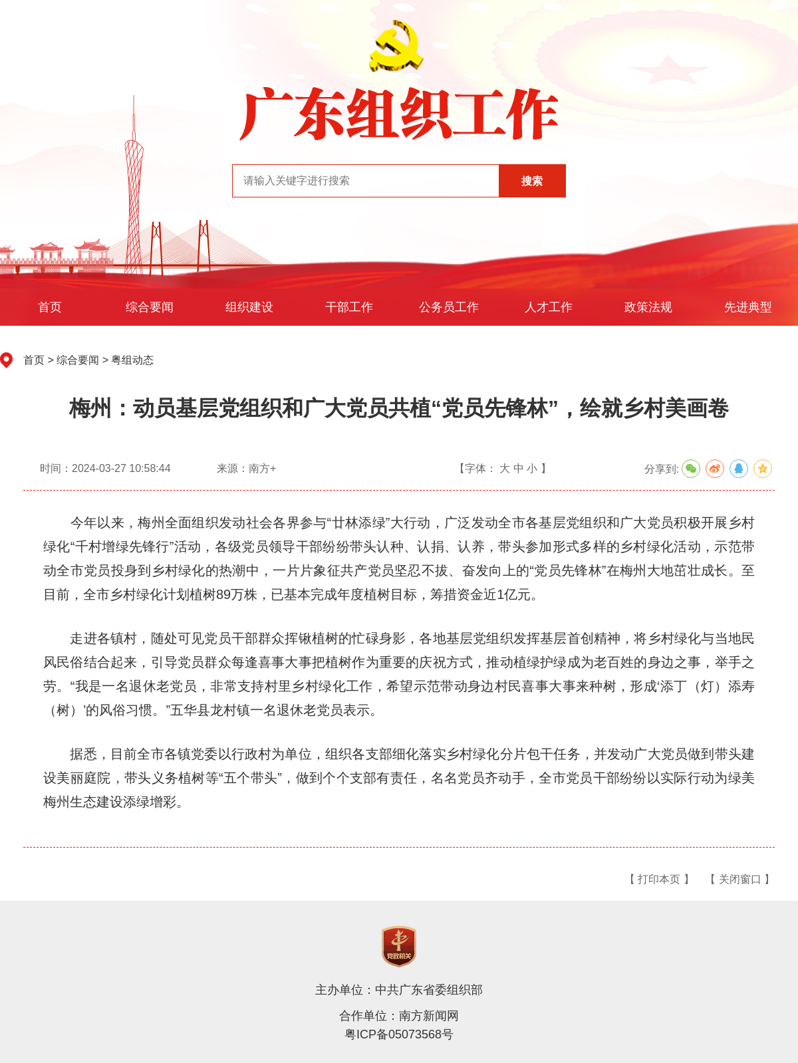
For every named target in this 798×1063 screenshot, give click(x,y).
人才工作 (549, 307)
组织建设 (249, 307)
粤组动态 (132, 360)
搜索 (532, 181)
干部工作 (349, 307)
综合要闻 (150, 307)
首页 (50, 307)
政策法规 (648, 307)
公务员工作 (449, 307)
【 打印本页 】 (659, 879)
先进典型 (748, 307)
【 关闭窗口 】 (740, 879)
